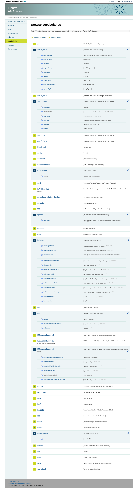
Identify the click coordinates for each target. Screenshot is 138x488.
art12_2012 (42, 50)
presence (47, 72)
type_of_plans (48, 89)
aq (38, 44)
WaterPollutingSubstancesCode (54, 379)
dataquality (42, 170)
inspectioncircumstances (52, 323)
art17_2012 (42, 135)
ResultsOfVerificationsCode (53, 366)
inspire (40, 387)
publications (42, 433)
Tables (9, 29)
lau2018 (40, 410)
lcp (38, 416)
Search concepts (56, 37)
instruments (48, 301)
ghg (39, 234)
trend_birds (47, 80)
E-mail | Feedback (13, 481)
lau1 (39, 398)
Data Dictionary (24, 17)
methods (46, 120)
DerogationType (49, 361)
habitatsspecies (49, 296)
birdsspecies (48, 265)
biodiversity (42, 147)
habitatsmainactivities (51, 283)
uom (39, 457)
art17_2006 (42, 101)
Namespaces (12, 49)
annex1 (46, 319)
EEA (16, 1)
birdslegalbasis (49, 246)
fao (38, 209)
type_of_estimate (49, 85)
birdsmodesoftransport (51, 260)
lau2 (39, 404)
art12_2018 (42, 96)
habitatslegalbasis (50, 278)
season (46, 76)
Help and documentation (16, 21)
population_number (50, 68)
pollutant (47, 328)
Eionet (16, 17)
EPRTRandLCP (43, 189)
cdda (39, 153)
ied (38, 313)
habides (40, 240)
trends (46, 128)
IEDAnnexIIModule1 (45, 335)
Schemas (10, 37)
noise (39, 427)
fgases (40, 215)
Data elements (12, 33)
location (46, 64)
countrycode (48, 55)
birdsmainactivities (50, 250)
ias (38, 308)
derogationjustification (51, 269)
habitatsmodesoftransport (52, 292)
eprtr (39, 183)
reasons (46, 124)
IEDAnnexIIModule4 (45, 349)
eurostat (40, 203)
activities (47, 107)
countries (47, 116)
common (41, 159)
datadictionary (43, 165)
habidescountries (49, 274)
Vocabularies (12, 41)
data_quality (48, 59)
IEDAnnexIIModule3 (45, 341)
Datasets (10, 25)
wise (39, 463)
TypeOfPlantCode (49, 370)
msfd (39, 422)
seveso (40, 446)
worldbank (41, 469)
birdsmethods (48, 255)
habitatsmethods (49, 287)
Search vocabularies (40, 37)
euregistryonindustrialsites (48, 197)
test (39, 451)
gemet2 (40, 228)
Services (10, 45)
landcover (41, 392)
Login (112, 1)
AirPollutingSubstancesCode (53, 357)
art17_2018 (42, 141)
